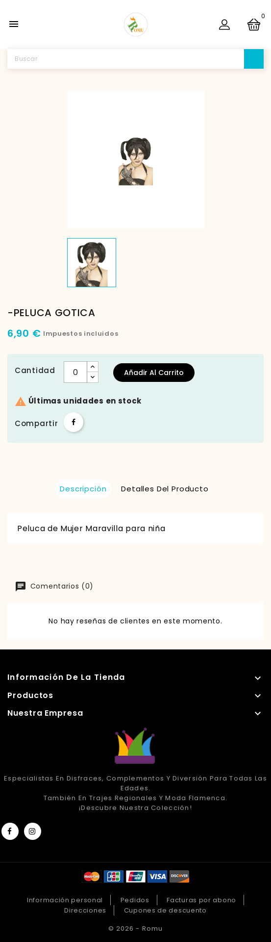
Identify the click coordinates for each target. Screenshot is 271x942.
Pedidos (135, 900)
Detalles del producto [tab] (165, 489)
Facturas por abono (201, 900)
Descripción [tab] (83, 489)
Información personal (65, 900)
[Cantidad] (75, 372)
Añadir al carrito (154, 372)
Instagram (32, 831)
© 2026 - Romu (135, 928)
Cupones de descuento (165, 910)
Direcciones (85, 910)
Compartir (73, 422)
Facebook (10, 831)
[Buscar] (135, 59)
